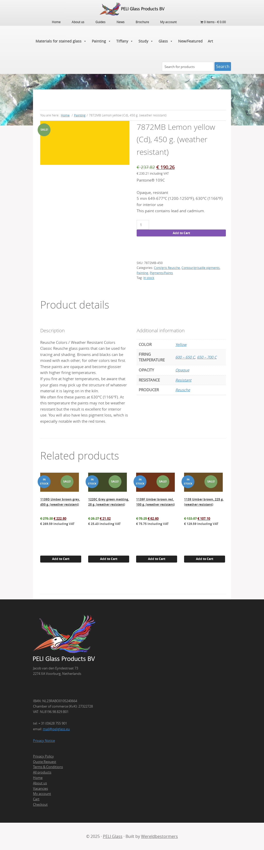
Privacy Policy (43, 756)
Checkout (40, 804)
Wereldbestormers (159, 836)
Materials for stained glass (61, 41)
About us (40, 783)
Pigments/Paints (161, 273)
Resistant (183, 380)
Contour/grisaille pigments (201, 268)
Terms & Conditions (48, 766)
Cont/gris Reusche (167, 268)
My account (42, 793)
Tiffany (124, 41)
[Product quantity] (143, 225)
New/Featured (190, 41)
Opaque (182, 370)
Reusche (182, 389)
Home (38, 777)
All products (42, 772)
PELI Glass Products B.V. (132, 9)
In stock (148, 278)
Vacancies (40, 788)
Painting (101, 41)
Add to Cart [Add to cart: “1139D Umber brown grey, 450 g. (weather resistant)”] (60, 559)
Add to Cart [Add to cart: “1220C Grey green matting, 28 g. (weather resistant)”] (108, 559)
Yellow (180, 344)
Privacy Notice (44, 740)
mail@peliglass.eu (56, 729)
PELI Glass (112, 836)
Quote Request (44, 761)
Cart (36, 799)
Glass (166, 41)
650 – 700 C (207, 357)
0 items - (213, 22)
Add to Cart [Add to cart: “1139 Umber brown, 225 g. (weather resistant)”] (204, 559)
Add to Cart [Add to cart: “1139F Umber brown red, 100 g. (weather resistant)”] (156, 559)
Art (210, 41)
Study (145, 41)
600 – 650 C (185, 357)
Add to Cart (181, 233)
